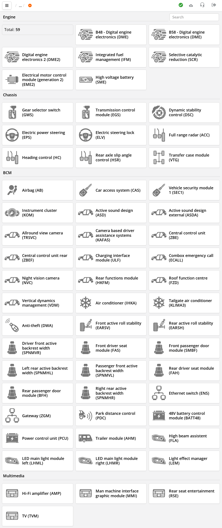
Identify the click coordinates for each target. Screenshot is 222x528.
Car (38, 5)
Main (21, 5)
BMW (52, 5)
